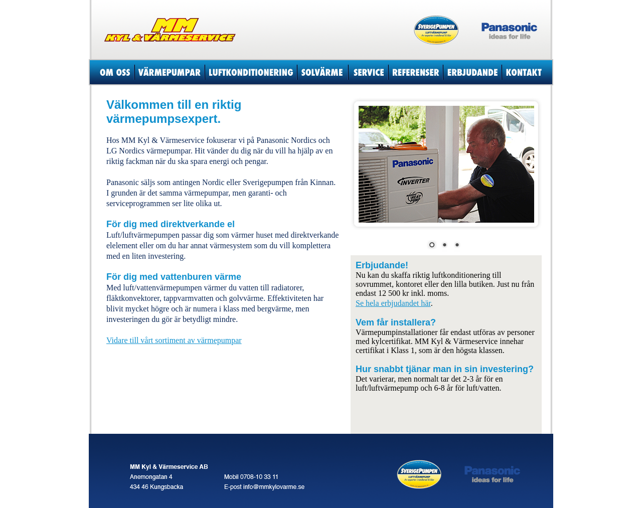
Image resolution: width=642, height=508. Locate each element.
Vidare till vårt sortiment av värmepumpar (174, 340)
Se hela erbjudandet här (393, 303)
